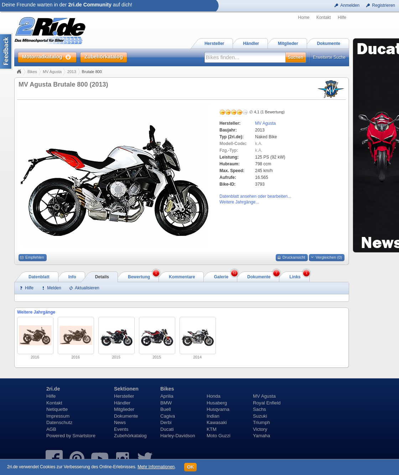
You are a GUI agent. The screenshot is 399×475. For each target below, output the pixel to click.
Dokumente (126, 416)
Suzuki (260, 416)
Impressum (57, 416)
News (120, 422)
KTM (212, 429)
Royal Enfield (267, 403)
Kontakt (323, 17)
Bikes (32, 71)
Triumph (261, 422)
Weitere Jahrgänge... (239, 202)
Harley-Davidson (177, 435)
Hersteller (124, 396)
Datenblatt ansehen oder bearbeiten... (255, 196)
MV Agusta (52, 71)
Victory (260, 429)
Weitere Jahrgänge (36, 312)
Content (6, 51)
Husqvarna (218, 409)
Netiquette (57, 409)
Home (304, 17)
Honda (214, 396)
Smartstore (83, 435)
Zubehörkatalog (130, 435)
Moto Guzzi (218, 435)
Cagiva (167, 416)
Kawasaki (217, 422)
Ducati (166, 429)
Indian (213, 416)
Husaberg (217, 403)
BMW (166, 403)
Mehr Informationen (156, 466)
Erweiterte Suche (329, 57)
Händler (122, 403)
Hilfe (342, 17)
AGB (51, 429)
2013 (71, 71)
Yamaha (261, 435)
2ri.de (53, 389)
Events (121, 429)
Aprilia (166, 396)
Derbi (166, 422)
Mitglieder (124, 409)
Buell (165, 409)
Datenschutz (59, 422)
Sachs (259, 409)
